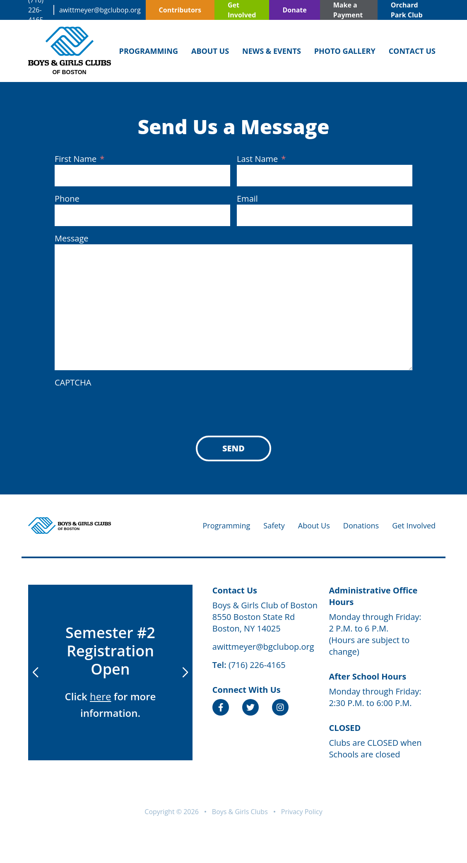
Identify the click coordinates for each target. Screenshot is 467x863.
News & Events (271, 51)
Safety (273, 525)
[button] (185, 672)
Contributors (180, 9)
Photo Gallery (345, 51)
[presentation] (118, 404)
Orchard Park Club (407, 9)
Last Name (261, 159)
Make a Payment (348, 9)
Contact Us (412, 51)
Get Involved (242, 9)
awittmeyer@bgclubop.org (100, 9)
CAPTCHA (73, 382)
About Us (210, 51)
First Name (79, 159)
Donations (361, 525)
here (100, 696)
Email (247, 198)
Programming (148, 51)
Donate (294, 9)
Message (71, 238)
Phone (67, 198)
